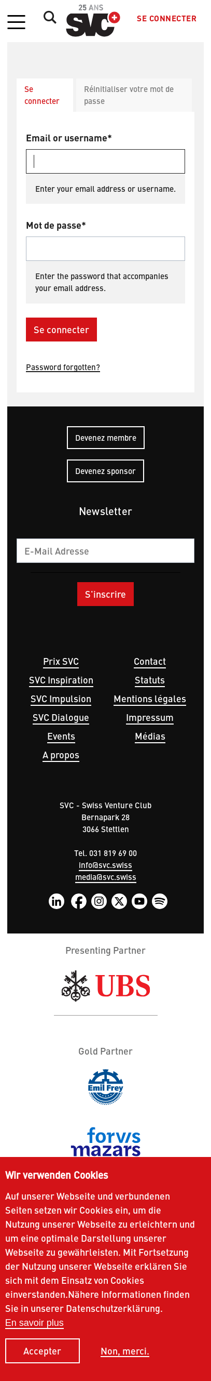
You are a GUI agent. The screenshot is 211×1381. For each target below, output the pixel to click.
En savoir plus (34, 1334)
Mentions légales (150, 698)
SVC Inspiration (61, 679)
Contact (150, 660)
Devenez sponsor (105, 470)
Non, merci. (125, 1362)
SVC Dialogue (61, 717)
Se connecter (166, 18)
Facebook (79, 901)
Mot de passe (53, 224)
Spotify (159, 901)
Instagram (99, 901)
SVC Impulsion (61, 698)
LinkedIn (56, 901)
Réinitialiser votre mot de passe (129, 94)
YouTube (139, 901)
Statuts (150, 679)
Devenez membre (105, 437)
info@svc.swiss (105, 864)
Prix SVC (61, 660)
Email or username (66, 137)
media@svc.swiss (105, 876)
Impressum (150, 717)
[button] (16, 23)
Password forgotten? (63, 366)
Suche (47, 17)
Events (61, 735)
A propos (61, 754)
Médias (150, 735)
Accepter (42, 1362)
